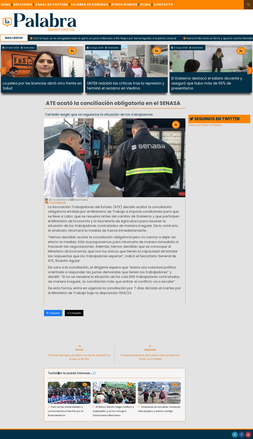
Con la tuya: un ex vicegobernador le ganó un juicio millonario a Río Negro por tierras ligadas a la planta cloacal (108, 38)
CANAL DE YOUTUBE (52, 4)
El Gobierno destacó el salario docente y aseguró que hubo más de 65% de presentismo (206, 83)
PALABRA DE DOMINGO (90, 4)
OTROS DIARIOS (125, 4)
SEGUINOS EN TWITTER (215, 119)
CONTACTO (163, 4)
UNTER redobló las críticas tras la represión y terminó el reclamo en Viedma (125, 86)
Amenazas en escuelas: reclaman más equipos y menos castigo (159, 409)
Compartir (53, 313)
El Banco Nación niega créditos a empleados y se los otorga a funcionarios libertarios (113, 411)
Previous (3, 70)
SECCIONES (23, 4)
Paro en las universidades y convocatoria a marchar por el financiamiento (65, 411)
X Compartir (74, 313)
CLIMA (146, 4)
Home (7, 4)
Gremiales (79, 200)
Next (250, 70)
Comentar (55, 202)
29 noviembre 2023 (59, 200)
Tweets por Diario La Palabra (205, 125)
